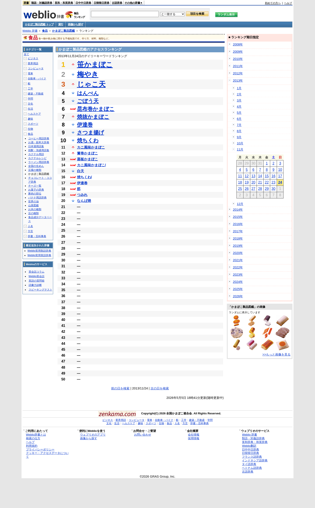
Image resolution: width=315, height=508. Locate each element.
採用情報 (193, 438)
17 (280, 176)
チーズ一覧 (34, 185)
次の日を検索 (159, 388)
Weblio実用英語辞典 (39, 255)
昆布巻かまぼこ (96, 109)
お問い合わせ (142, 434)
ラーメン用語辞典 (38, 162)
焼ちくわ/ (84, 177)
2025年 (238, 289)
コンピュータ (36, 68)
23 (273, 182)
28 (260, 189)
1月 (239, 88)
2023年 (238, 274)
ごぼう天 (88, 101)
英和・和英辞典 (64, 3)
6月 (239, 119)
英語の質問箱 (36, 280)
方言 (30, 231)
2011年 (238, 66)
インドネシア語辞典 (255, 460)
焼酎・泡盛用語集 (38, 150)
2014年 (238, 209)
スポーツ (33, 123)
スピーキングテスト (40, 289)
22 (267, 182)
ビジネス (33, 58)
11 (240, 176)
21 (260, 182)
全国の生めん (36, 166)
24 (280, 182)
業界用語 (33, 63)
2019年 (238, 245)
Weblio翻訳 (249, 445)
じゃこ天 (91, 84)
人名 (30, 226)
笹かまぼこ (95, 64)
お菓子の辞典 (36, 189)
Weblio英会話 (36, 276)
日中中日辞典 (83, 3)
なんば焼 (84, 201)
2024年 (238, 282)
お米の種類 (34, 209)
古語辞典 (117, 3)
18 (240, 182)
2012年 (238, 73)
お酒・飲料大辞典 (38, 142)
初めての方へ (273, 3)
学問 (30, 98)
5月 (239, 112)
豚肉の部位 (34, 193)
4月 (239, 106)
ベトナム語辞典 (252, 467)
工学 (30, 88)
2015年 (238, 217)
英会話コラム (36, 271)
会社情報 (193, 434)
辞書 (26, 3)
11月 (240, 149)
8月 (239, 131)
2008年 (238, 44)
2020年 (238, 253)
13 (253, 176)
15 (267, 176)
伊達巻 (85, 125)
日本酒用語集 (36, 146)
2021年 (238, 260)
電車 (30, 73)
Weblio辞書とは (36, 434)
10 (280, 170)
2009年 (238, 51)
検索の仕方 (33, 438)
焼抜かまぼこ (93, 117)
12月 (240, 204)
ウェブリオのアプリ (93, 434)
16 (273, 176)
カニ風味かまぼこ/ (91, 165)
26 (247, 189)
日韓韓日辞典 (101, 3)
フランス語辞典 (252, 456)
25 (240, 189)
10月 (240, 143)
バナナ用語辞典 (37, 197)
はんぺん (88, 93)
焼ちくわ (88, 140)
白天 (80, 171)
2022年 (238, 267)
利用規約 (31, 445)
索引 (60, 24)
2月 (239, 94)
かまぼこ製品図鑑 (63, 30)
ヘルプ (288, 3)
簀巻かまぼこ (87, 153)
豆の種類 (33, 213)
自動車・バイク (37, 78)
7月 (239, 125)
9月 (239, 137)
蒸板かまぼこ (87, 159)
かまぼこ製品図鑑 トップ (39, 24)
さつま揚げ (90, 132)
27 (253, 189)
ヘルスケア (34, 113)
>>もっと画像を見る (276, 354)
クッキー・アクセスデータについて (47, 454)
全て (26, 54)
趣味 (30, 118)
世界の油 (33, 201)
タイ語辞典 (249, 464)
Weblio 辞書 (30, 30)
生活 (30, 108)
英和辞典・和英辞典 (255, 442)
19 (247, 182)
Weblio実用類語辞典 (39, 250)
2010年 (238, 59)
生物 (30, 128)
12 (247, 176)
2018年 (238, 238)
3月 (239, 100)
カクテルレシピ (37, 158)
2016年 (238, 224)
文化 (30, 103)
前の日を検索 (120, 388)
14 (260, 176)
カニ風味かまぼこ (91, 147)
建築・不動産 (36, 93)
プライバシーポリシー (40, 449)
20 (253, 182)
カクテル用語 (36, 154)
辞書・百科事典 (37, 236)
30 (273, 189)
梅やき (87, 74)
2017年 (238, 231)
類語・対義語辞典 (41, 3)
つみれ (82, 195)
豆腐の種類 (34, 170)
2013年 (238, 80)
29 (267, 189)
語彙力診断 (35, 285)
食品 (45, 30)
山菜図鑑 (33, 205)
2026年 (238, 296)
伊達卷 (82, 183)
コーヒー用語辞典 (38, 138)
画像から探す (75, 24)
